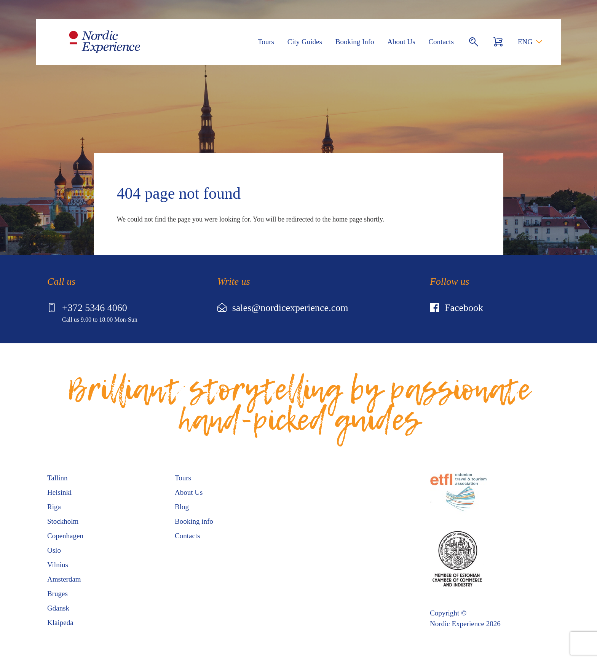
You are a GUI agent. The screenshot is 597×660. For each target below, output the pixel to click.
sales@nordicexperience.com (282, 307)
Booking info (194, 521)
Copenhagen (65, 536)
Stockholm (62, 521)
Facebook (456, 307)
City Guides (304, 42)
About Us (401, 42)
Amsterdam (64, 579)
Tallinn (57, 478)
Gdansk (58, 608)
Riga (54, 507)
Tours (266, 42)
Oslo (54, 550)
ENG (525, 41)
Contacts (441, 42)
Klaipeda (60, 623)
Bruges (57, 594)
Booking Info (354, 42)
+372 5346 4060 (87, 307)
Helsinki (59, 492)
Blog (182, 507)
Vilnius (57, 565)
